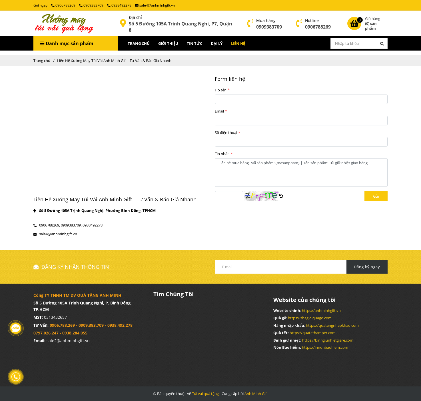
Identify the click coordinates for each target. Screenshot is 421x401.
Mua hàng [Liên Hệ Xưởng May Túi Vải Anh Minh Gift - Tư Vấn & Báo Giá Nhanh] (266, 20)
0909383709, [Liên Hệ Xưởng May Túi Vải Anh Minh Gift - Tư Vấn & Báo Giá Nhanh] (71, 225)
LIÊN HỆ (238, 43)
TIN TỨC (194, 43)
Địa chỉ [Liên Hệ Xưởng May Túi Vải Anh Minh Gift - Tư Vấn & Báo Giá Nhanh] (135, 17)
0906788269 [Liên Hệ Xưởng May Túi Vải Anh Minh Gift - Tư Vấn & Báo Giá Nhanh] (63, 5)
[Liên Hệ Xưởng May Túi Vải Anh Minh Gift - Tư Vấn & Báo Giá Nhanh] (63, 23)
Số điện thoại (226, 132)
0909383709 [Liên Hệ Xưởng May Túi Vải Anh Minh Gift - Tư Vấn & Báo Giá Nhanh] (91, 5)
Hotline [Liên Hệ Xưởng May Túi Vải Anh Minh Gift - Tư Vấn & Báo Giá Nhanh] (312, 20)
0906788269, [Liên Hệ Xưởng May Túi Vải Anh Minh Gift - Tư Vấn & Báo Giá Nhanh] (49, 225)
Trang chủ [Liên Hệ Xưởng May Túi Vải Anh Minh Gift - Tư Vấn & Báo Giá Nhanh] (41, 60)
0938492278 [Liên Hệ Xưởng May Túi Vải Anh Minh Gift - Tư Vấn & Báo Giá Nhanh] (119, 5)
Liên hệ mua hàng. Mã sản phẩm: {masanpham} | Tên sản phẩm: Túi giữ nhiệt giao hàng (301, 172)
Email (219, 111)
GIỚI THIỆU (168, 43)
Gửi (376, 196)
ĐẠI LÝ (216, 43)
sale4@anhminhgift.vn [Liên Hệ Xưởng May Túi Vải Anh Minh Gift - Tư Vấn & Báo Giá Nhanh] (155, 5)
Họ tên (220, 90)
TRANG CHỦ (139, 43)
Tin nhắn (222, 153)
